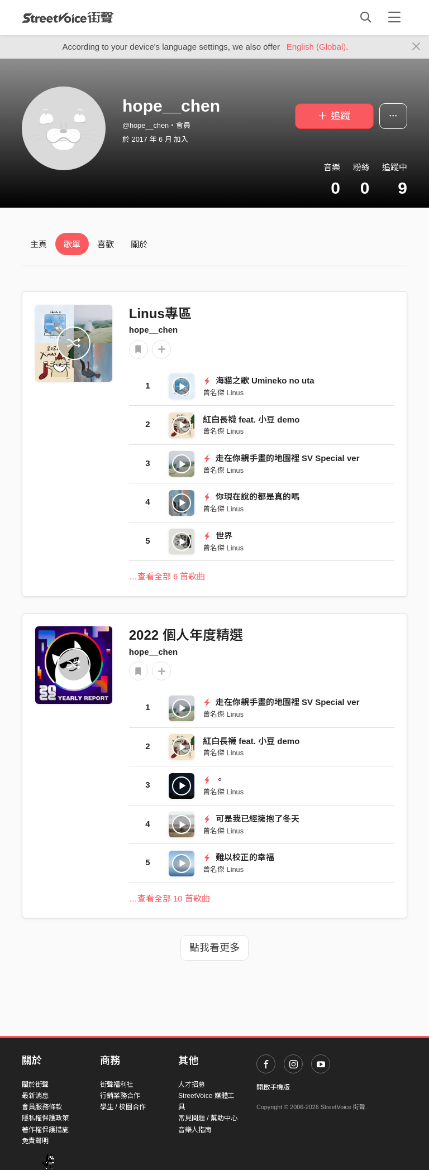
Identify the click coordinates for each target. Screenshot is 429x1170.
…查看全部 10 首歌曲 (169, 898)
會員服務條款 (42, 1107)
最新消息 (35, 1096)
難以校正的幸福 (238, 857)
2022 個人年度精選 (186, 634)
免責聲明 (35, 1141)
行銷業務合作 (120, 1096)
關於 (139, 244)
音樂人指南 (195, 1130)
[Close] (416, 47)
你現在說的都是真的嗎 (251, 496)
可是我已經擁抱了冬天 (251, 818)
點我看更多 (214, 947)
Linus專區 (160, 313)
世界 (217, 535)
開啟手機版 (273, 1087)
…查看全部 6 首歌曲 (167, 576)
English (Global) (316, 46)
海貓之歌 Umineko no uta (258, 380)
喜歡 (105, 244)
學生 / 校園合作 (123, 1107)
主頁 (38, 244)
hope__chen (153, 329)
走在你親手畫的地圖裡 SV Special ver (281, 458)
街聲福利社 (117, 1085)
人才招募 (191, 1085)
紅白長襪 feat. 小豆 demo (251, 419)
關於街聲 (35, 1085)
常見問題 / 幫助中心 (207, 1118)
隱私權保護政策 (45, 1118)
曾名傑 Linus (223, 393)
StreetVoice (68, 17)
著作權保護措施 (45, 1130)
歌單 (72, 244)
